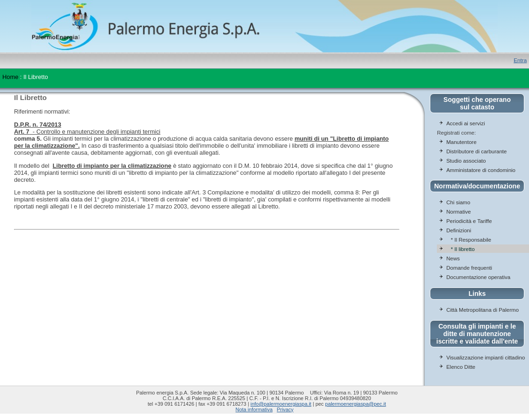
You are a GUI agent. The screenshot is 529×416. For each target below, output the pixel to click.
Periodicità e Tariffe (469, 221)
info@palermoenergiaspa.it (281, 404)
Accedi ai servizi (465, 123)
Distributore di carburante (476, 151)
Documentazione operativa (478, 277)
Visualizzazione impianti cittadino (485, 357)
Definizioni (458, 230)
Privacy (285, 409)
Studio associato (466, 161)
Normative (458, 212)
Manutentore (461, 142)
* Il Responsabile (468, 240)
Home (10, 76)
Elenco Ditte (460, 367)
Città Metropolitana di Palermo (482, 310)
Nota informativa (254, 409)
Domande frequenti (469, 268)
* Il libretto (460, 249)
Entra (520, 60)
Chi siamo (458, 202)
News (453, 258)
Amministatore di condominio (480, 170)
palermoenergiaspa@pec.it (355, 404)
